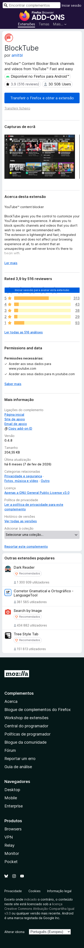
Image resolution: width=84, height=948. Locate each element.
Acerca (10, 701)
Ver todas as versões (20, 521)
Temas (44, 24)
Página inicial (14, 414)
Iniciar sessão (71, 5)
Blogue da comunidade (25, 742)
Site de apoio (14, 419)
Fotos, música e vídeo (21, 481)
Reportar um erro (19, 758)
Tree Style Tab (26, 634)
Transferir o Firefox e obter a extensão (42, 98)
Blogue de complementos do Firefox (37, 709)
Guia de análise (18, 766)
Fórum (10, 750)
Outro (45, 481)
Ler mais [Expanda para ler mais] (10, 263)
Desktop (12, 789)
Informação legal (59, 891)
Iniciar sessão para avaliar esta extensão (42, 290)
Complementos (19, 693)
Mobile (10, 798)
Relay (9, 845)
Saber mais (12, 384)
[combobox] (31, 5)
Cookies (34, 891)
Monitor (11, 853)
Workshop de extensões (26, 717)
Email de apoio (15, 424)
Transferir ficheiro (17, 108)
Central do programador (26, 726)
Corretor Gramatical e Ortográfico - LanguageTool (43, 593)
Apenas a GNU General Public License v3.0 (36, 493)
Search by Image (28, 611)
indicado (30, 899)
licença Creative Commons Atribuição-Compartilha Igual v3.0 (39, 908)
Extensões (26, 24)
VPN (8, 837)
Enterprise (13, 806)
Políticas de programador (27, 734)
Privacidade (13, 891)
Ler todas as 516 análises (23, 332)
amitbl (17, 55)
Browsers (13, 829)
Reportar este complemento (26, 546)
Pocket (11, 861)
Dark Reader (24, 567)
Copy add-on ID (18, 428)
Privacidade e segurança (23, 476)
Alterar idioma (14, 932)
